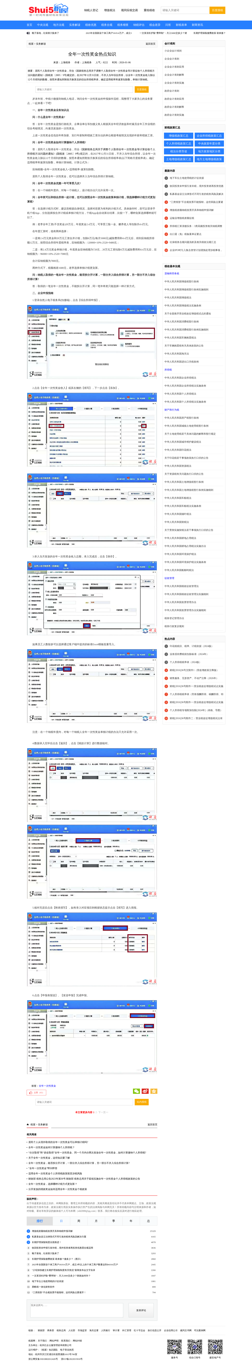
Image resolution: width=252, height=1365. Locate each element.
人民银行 (105, 1330)
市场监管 (82, 1330)
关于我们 (42, 1340)
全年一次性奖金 (47, 1086)
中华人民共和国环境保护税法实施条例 (185, 562)
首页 (29, 24)
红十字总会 (139, 1330)
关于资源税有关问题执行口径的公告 (184, 474)
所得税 (168, 369)
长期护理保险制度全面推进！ (46, 1242)
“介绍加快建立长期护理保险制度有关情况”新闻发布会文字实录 (63, 1270)
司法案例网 (199, 1330)
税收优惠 (90, 24)
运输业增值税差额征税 (182, 218)
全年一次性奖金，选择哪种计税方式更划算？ (52, 1184)
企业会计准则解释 (174, 75)
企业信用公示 (171, 1330)
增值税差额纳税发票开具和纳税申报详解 (52, 1231)
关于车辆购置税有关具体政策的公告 (184, 345)
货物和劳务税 (172, 273)
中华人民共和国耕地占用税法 (180, 538)
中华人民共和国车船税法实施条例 (183, 506)
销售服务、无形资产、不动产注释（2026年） (194, 678)
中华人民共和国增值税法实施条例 (183, 305)
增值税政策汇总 (178, 135)
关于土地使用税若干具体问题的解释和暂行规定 (190, 434)
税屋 (31, 44)
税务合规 (106, 24)
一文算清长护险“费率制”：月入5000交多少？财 (163, 33)
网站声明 (54, 1340)
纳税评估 (138, 24)
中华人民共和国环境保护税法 (180, 554)
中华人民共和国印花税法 (178, 450)
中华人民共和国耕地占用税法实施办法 (185, 546)
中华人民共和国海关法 (177, 353)
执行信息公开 (154, 1330)
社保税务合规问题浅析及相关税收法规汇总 (193, 242)
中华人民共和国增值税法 (178, 297)
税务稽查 (122, 24)
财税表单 (181, 24)
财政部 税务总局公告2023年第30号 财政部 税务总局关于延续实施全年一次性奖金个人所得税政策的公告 (84, 1178)
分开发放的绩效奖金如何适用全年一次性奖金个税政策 (57, 1189)
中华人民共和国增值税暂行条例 (182, 281)
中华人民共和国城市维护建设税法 (183, 442)
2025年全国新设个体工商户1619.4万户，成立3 (109, 33)
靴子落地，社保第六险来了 (45, 33)
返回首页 (150, 44)
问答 (168, 24)
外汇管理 (126, 1330)
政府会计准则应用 (174, 99)
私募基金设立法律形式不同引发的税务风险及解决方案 (59, 1236)
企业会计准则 (172, 59)
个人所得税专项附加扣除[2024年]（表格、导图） (196, 710)
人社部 (71, 1330)
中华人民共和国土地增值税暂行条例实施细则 (189, 490)
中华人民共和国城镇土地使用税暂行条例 (186, 426)
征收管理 (169, 578)
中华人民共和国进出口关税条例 (182, 361)
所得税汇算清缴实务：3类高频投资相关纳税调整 (196, 226)
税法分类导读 (178, 151)
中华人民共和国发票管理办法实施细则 (185, 610)
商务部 (50, 1330)
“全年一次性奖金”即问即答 (42, 1168)
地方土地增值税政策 (209, 159)
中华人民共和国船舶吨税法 (179, 570)
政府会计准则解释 (174, 107)
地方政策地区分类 (209, 151)
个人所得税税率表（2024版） (185, 662)
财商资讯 (197, 24)
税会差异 (155, 24)
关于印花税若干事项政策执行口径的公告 (186, 458)
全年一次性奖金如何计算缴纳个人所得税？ (51, 1147)
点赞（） (39, 1092)
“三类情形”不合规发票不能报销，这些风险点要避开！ (59, 1292)
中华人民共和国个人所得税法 (180, 393)
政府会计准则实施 (174, 115)
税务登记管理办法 (174, 618)
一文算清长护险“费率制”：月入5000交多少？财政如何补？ (61, 1275)
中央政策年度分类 (209, 143)
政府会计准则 (172, 91)
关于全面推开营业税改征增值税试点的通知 (188, 313)
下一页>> (103, 1112)
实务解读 (74, 24)
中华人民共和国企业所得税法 (180, 377)
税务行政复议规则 (174, 626)
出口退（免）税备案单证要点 (185, 234)
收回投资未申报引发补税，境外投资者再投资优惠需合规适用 (62, 1247)
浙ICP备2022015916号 (72, 1359)
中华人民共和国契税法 (177, 522)
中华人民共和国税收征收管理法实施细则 (186, 594)
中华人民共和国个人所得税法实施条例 (185, 402)
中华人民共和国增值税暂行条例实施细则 (186, 289)
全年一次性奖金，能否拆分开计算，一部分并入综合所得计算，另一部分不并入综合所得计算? (78, 1163)
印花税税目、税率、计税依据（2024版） (192, 646)
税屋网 (31, 1340)
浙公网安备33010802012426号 (43, 1359)
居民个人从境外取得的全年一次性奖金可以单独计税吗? (58, 1142)
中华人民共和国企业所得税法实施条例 (185, 385)
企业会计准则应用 (174, 67)
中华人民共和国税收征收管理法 (182, 586)
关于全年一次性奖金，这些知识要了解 (49, 1158)
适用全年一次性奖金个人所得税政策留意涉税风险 (55, 1173)
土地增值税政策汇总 (178, 159)
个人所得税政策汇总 (178, 143)
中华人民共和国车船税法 (178, 498)
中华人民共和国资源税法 (178, 466)
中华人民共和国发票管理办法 (180, 602)
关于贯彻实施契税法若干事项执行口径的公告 (189, 530)
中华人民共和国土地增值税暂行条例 (184, 482)
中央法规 (42, 24)
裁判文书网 (186, 1330)
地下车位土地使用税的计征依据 (48, 1281)
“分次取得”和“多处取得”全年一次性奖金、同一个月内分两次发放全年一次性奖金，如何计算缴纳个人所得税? (87, 1152)
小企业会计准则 (173, 50)
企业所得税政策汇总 (209, 135)
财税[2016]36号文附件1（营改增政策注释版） (194, 670)
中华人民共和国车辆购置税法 (180, 337)
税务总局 (61, 1330)
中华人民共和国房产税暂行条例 (182, 418)
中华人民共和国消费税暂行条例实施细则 (186, 329)
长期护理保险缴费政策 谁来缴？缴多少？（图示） (57, 1259)
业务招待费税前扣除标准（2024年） (189, 654)
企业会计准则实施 (174, 83)
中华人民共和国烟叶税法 (178, 514)
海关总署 (93, 1330)
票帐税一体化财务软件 (43, 1287)
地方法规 (58, 24)
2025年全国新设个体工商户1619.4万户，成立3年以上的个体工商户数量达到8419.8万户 (75, 1264)
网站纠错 (77, 1340)
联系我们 (65, 1340)
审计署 (116, 1330)
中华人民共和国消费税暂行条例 (182, 321)
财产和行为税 (172, 410)
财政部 (41, 1330)
